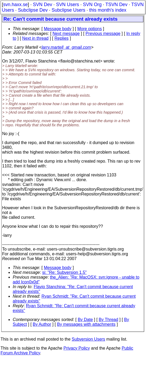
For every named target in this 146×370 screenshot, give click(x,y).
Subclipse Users (68, 10)
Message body (57, 28)
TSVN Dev (116, 4)
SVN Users (67, 4)
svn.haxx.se (15, 4)
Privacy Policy (76, 348)
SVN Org (92, 4)
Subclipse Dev (33, 10)
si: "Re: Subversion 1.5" (64, 272)
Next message (65, 33)
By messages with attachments (86, 324)
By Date (85, 319)
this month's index (107, 10)
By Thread (108, 319)
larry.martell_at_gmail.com (66, 47)
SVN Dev (42, 4)
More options (89, 28)
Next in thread (35, 38)
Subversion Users (88, 339)
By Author (42, 324)
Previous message (103, 33)
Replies (61, 38)
